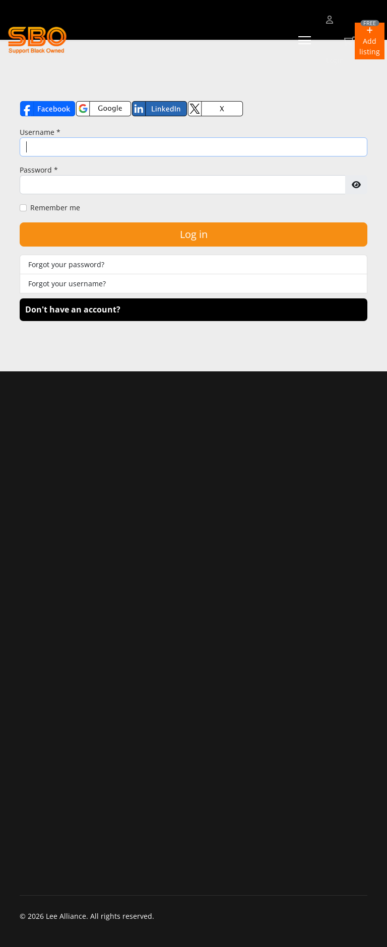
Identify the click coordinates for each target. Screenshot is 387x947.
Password (39, 170)
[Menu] (304, 40)
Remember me (55, 207)
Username (40, 132)
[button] (369, 41)
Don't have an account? (72, 309)
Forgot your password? (66, 264)
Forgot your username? (67, 283)
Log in (194, 234)
